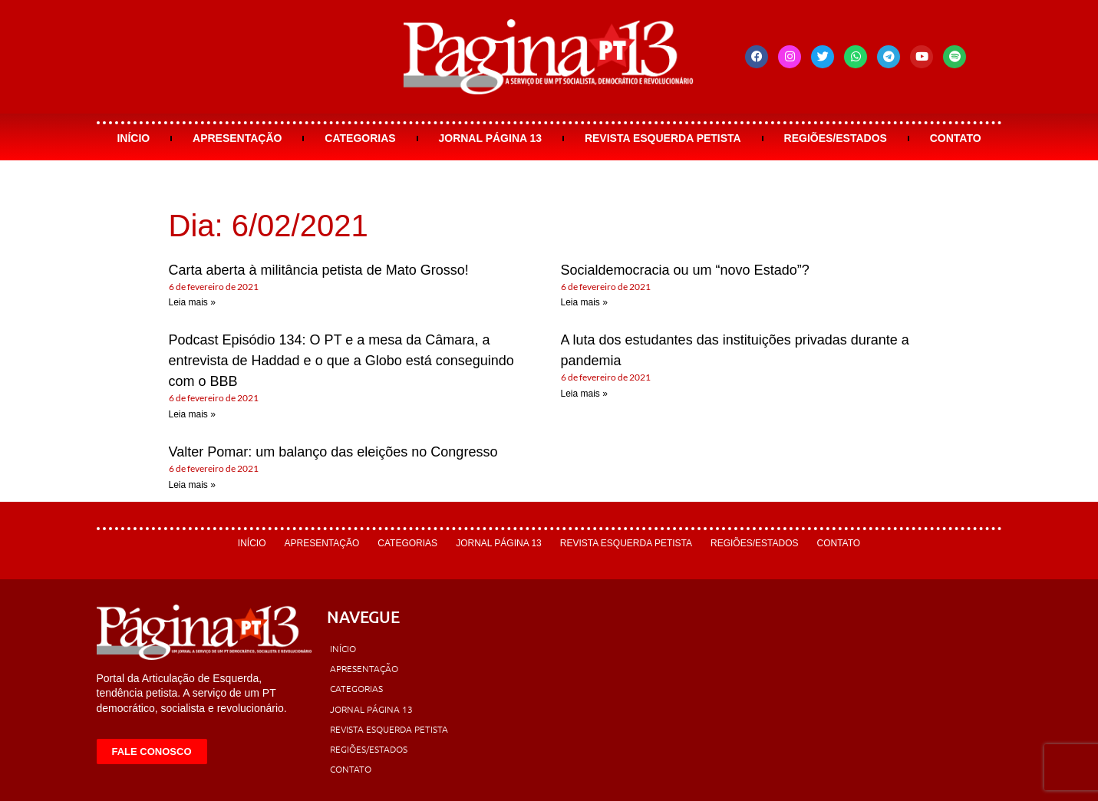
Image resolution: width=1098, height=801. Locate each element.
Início (133, 138)
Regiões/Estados (835, 138)
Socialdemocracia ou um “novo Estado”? (685, 270)
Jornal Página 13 (490, 138)
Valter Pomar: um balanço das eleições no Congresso (333, 452)
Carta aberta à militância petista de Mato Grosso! (319, 270)
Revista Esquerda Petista (663, 138)
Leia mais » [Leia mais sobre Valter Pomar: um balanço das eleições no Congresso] (192, 485)
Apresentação (237, 138)
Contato (955, 138)
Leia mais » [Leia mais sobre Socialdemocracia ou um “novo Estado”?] (584, 302)
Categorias (360, 138)
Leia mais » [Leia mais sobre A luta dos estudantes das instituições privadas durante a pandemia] (584, 393)
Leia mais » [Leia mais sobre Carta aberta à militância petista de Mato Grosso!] (192, 302)
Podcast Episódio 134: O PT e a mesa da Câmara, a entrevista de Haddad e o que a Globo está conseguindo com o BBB (341, 360)
